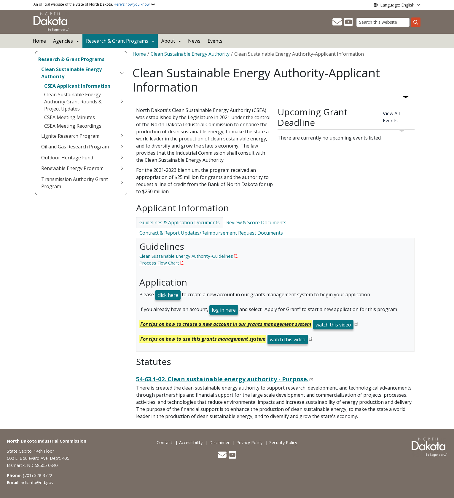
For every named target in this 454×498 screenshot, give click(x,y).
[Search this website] (383, 22)
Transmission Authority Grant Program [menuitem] (74, 183)
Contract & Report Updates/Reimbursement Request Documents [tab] (211, 233)
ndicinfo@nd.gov (37, 482)
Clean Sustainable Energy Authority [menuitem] (71, 73)
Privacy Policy (249, 442)
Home (39, 41)
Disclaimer (219, 442)
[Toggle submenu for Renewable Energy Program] (122, 168)
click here (167, 295)
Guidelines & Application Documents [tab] (179, 222)
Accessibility (191, 442)
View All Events (391, 117)
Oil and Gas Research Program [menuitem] (75, 146)
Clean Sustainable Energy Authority (190, 54)
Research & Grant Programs (117, 41)
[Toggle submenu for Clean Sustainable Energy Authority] (122, 72)
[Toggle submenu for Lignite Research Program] (122, 136)
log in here (224, 310)
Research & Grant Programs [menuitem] (71, 59)
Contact (164, 442)
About (168, 41)
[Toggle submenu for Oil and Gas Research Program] (122, 146)
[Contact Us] (337, 22)
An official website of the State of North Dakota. (91, 4)
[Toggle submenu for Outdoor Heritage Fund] (122, 157)
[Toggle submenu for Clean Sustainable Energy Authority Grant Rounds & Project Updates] (122, 101)
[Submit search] (415, 22)
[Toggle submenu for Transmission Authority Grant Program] (122, 182)
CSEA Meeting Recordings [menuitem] (72, 126)
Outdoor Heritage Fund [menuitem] (67, 157)
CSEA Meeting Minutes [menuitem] (69, 117)
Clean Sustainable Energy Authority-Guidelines (186, 256)
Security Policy (283, 442)
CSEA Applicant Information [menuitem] (77, 86)
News (194, 41)
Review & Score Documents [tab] (256, 222)
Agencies (63, 41)
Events (215, 41)
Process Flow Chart (159, 263)
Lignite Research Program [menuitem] (70, 136)
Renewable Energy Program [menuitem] (72, 168)
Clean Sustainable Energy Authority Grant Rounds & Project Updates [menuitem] (73, 101)
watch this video (333, 324)
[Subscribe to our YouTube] (348, 22)
